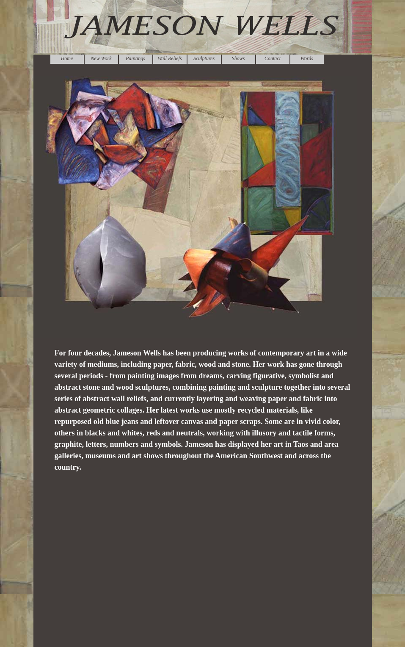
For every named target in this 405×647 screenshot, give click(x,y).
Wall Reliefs (169, 58)
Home (67, 58)
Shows (238, 58)
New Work (101, 58)
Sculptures (204, 58)
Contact (272, 58)
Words (306, 58)
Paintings (135, 58)
